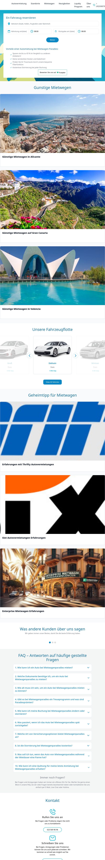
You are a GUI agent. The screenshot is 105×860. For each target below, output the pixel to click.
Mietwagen (49, 3)
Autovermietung (19, 3)
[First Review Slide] (50, 642)
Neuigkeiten (64, 3)
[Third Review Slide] (55, 642)
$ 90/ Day (53, 371)
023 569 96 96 (52, 830)
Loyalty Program (78, 5)
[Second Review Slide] (52, 642)
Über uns (89, 5)
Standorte (35, 3)
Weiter (52, 40)
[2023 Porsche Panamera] (52, 348)
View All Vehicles (52, 382)
